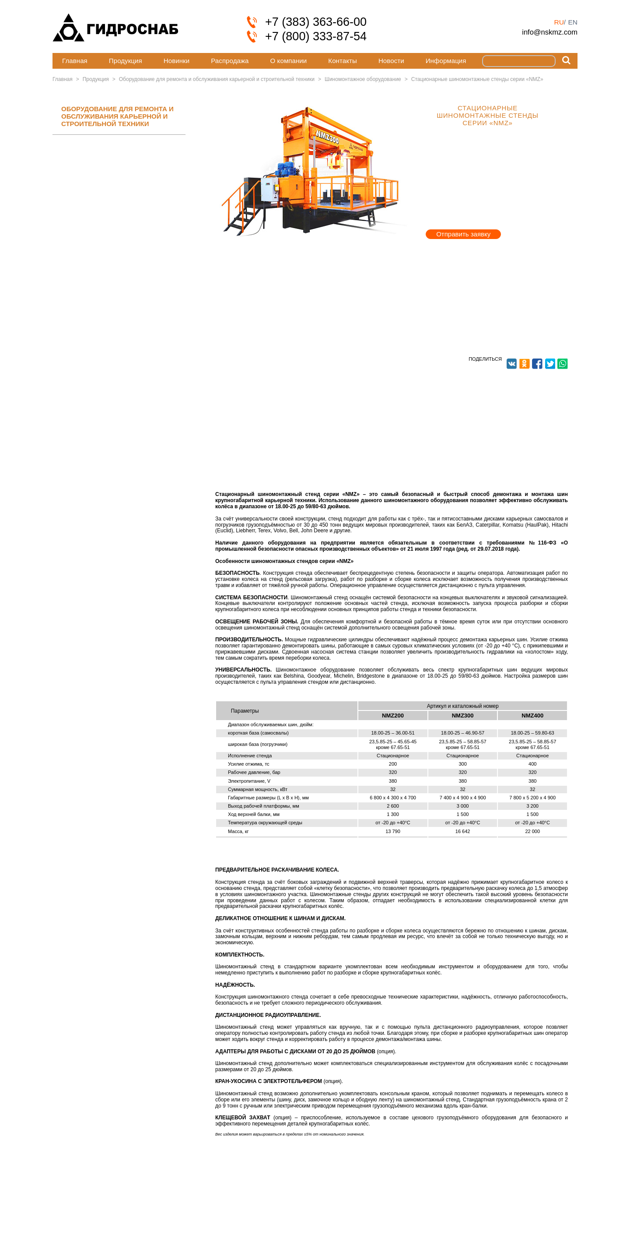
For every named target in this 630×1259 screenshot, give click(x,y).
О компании (288, 60)
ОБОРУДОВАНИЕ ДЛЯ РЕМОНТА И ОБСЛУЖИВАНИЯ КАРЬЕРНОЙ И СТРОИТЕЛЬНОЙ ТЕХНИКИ (117, 116)
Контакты (342, 60)
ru (559, 22)
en (573, 22)
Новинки (176, 60)
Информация (446, 60)
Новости (391, 60)
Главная (75, 60)
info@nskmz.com (550, 32)
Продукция (125, 60)
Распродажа (229, 60)
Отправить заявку (463, 234)
